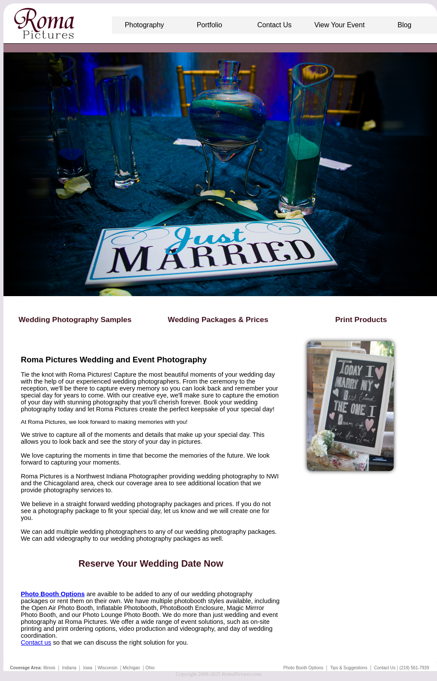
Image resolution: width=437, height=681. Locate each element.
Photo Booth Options (303, 667)
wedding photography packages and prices (171, 503)
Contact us (36, 642)
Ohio (149, 667)
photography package (68, 510)
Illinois (49, 667)
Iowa (87, 667)
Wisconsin (107, 667)
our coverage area (141, 483)
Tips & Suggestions (348, 667)
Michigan (131, 667)
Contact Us (384, 667)
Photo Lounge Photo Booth (121, 614)
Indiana (69, 667)
